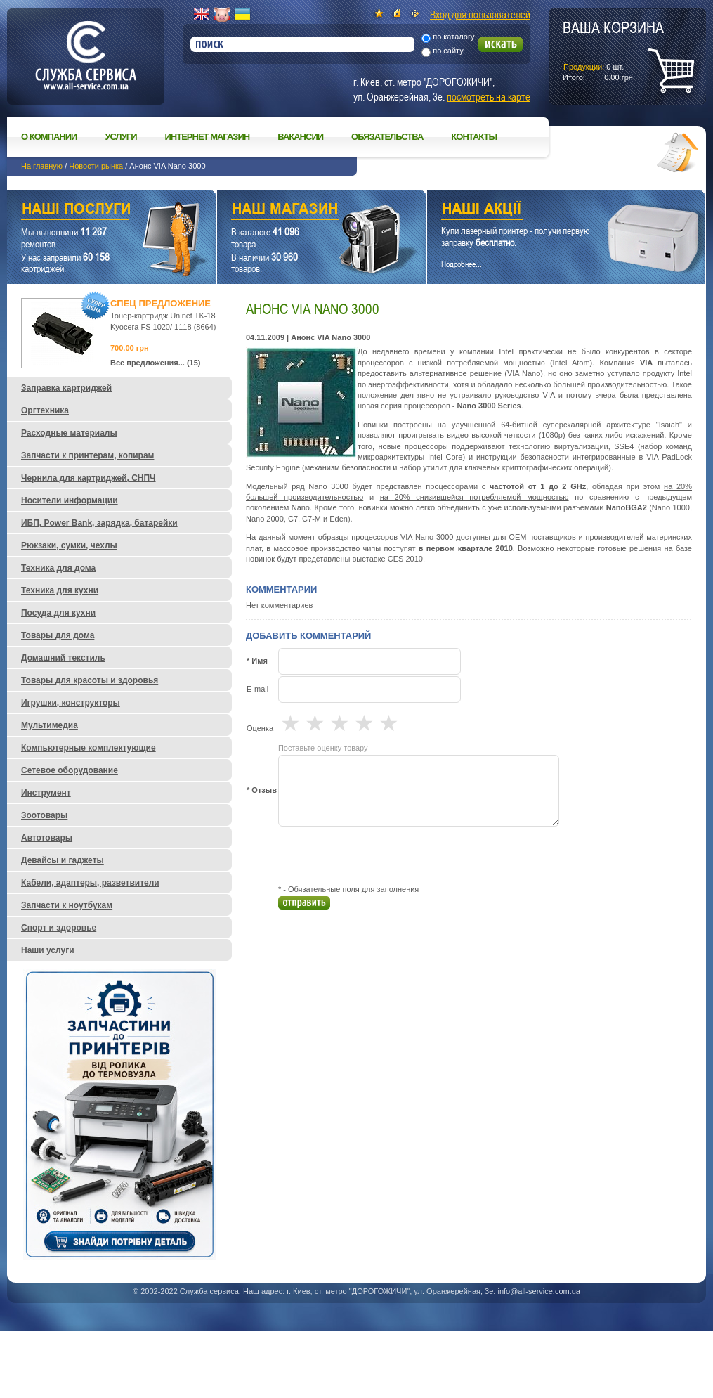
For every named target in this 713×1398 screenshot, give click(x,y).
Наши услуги (93, 210)
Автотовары (46, 838)
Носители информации (69, 500)
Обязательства (387, 136)
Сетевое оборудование (69, 770)
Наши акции (546, 210)
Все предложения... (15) (155, 362)
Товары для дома (57, 635)
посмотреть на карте (488, 96)
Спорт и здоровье (58, 928)
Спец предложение (160, 303)
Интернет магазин (207, 136)
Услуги (120, 136)
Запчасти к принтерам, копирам (87, 455)
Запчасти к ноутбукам (66, 905)
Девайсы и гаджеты (62, 860)
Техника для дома (58, 568)
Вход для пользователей (480, 14)
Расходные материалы (69, 433)
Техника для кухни (59, 590)
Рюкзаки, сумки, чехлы (69, 545)
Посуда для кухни (58, 613)
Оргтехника (45, 410)
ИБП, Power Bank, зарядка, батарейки (99, 523)
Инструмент (46, 793)
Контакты (474, 136)
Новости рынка (96, 166)
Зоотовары (44, 815)
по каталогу (453, 36)
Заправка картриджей (66, 388)
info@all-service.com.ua (538, 1291)
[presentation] (385, 855)
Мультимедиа (49, 725)
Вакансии (300, 136)
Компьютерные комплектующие (88, 748)
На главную (42, 166)
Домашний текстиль (63, 658)
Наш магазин (296, 210)
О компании (49, 136)
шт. (613, 50)
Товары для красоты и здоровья (89, 680)
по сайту (448, 50)
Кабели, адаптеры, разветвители (90, 883)
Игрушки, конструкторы (70, 703)
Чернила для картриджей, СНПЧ (88, 478)
